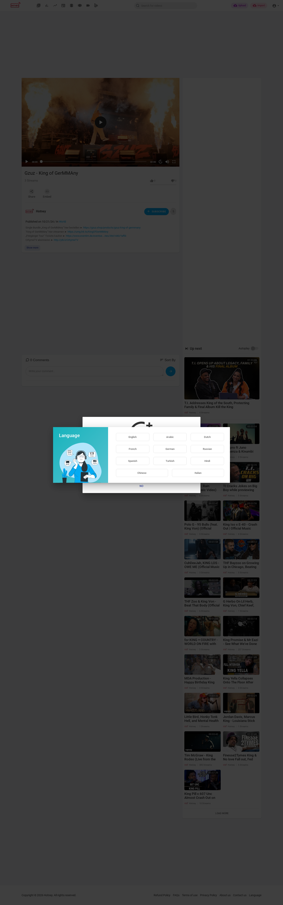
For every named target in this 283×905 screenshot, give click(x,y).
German (170, 448)
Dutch (207, 437)
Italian (198, 472)
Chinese (141, 472)
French (133, 448)
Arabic (170, 437)
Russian (207, 448)
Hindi (207, 460)
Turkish (170, 460)
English (133, 437)
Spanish (132, 460)
